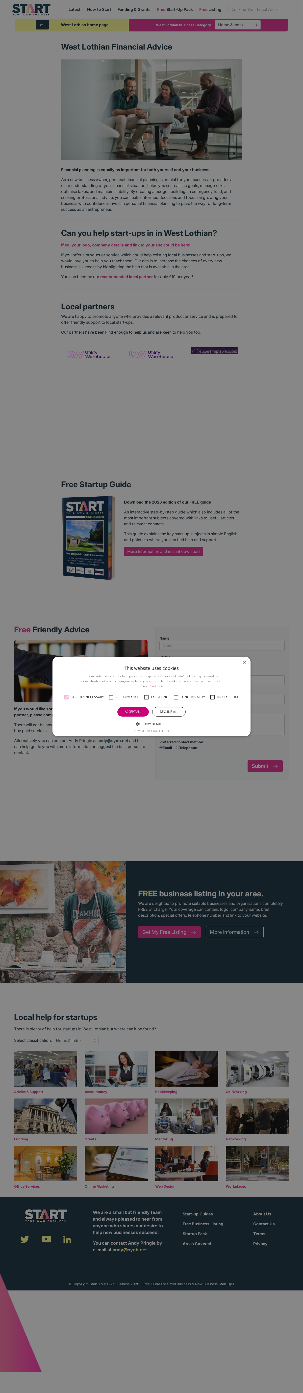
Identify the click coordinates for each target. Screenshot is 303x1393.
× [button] (244, 663)
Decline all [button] (169, 712)
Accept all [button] (133, 712)
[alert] (151, 696)
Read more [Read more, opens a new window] (156, 686)
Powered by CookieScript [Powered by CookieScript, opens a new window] (151, 731)
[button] (66, 697)
